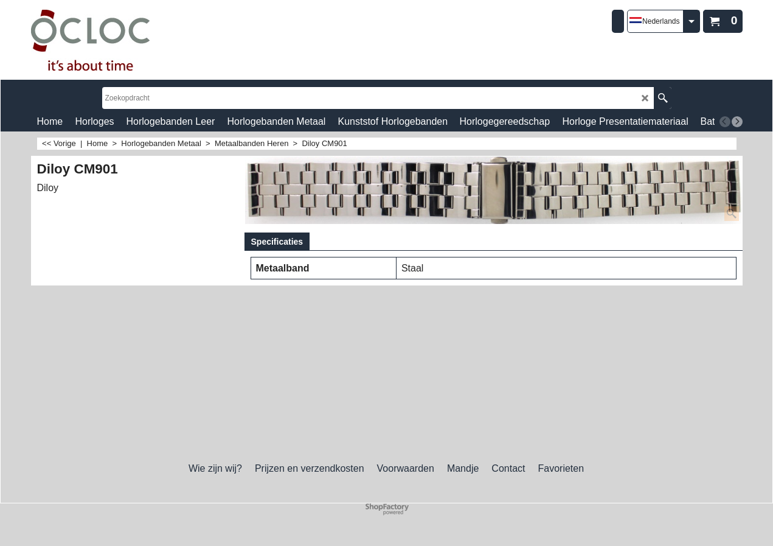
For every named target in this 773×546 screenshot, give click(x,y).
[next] (737, 121)
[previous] (724, 121)
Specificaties (277, 242)
